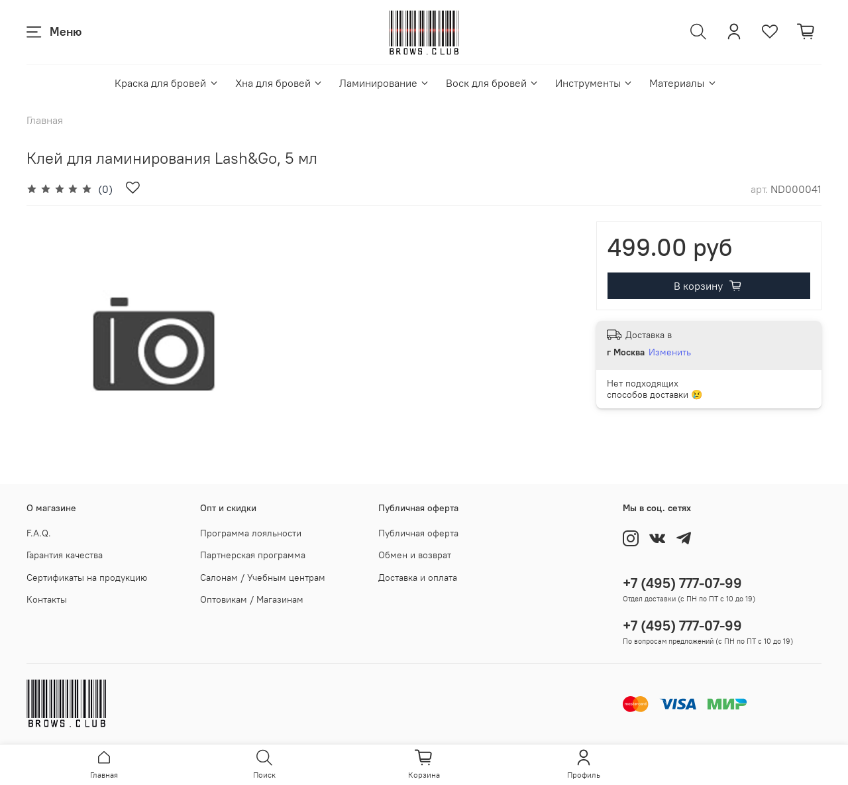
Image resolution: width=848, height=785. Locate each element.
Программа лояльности (250, 533)
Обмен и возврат (414, 555)
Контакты (46, 599)
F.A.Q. (38, 533)
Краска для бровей (167, 83)
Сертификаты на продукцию (86, 577)
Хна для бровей (279, 83)
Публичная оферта (418, 533)
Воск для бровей (492, 83)
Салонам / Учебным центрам (262, 577)
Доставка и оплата (417, 577)
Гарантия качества (64, 555)
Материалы (683, 83)
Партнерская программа (252, 555)
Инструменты (594, 83)
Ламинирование (384, 83)
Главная (44, 120)
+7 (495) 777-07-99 (682, 583)
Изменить (670, 352)
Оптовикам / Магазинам (251, 599)
